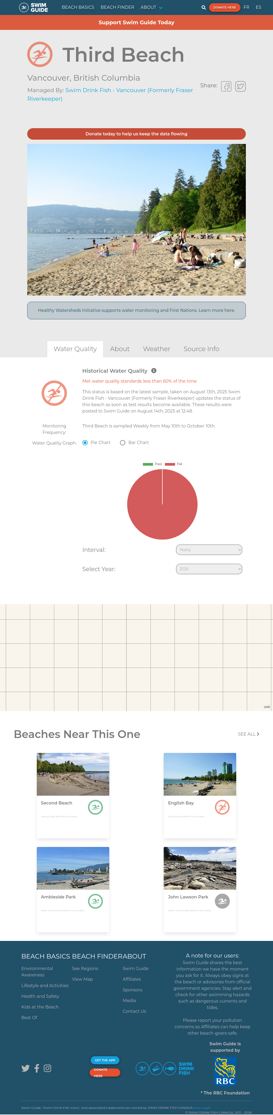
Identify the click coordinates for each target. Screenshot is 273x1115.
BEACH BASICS (78, 7)
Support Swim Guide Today (136, 22)
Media (129, 1000)
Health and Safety (40, 996)
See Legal (203, 1108)
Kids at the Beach (40, 1007)
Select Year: (98, 569)
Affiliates (132, 979)
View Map (82, 979)
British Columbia (106, 78)
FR (247, 7)
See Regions (85, 968)
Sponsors (132, 989)
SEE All (248, 734)
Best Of (29, 1017)
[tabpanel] (136, 472)
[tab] (75, 349)
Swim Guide (135, 968)
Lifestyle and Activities (45, 985)
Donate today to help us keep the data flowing (136, 133)
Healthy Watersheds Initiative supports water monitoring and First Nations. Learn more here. (136, 310)
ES (258, 7)
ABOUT (148, 7)
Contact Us (134, 1011)
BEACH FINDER (117, 7)
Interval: (94, 549)
